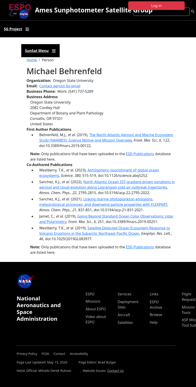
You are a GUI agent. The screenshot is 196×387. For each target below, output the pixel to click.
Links (154, 294)
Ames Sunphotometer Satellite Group (94, 10)
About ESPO (96, 308)
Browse (156, 314)
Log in (156, 5)
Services (124, 294)
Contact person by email (59, 85)
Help (154, 322)
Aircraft (124, 314)
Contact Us (115, 370)
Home (32, 59)
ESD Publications (140, 153)
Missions (93, 301)
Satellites (125, 322)
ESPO (90, 294)
